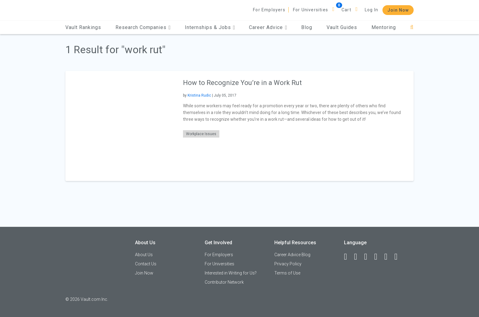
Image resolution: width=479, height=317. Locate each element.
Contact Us (145, 263)
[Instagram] (378, 256)
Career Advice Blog (292, 254)
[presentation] (120, 126)
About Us (144, 254)
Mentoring (383, 27)
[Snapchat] (398, 256)
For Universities (310, 9)
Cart (346, 9)
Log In (371, 9)
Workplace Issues (201, 134)
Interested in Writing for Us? (231, 273)
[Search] (412, 27)
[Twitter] (368, 256)
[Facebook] (348, 256)
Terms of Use (287, 273)
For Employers (269, 9)
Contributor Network (224, 282)
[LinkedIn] (358, 256)
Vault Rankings (83, 27)
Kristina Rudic (199, 95)
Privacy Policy (288, 263)
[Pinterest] (388, 256)
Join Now (398, 10)
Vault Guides (342, 27)
